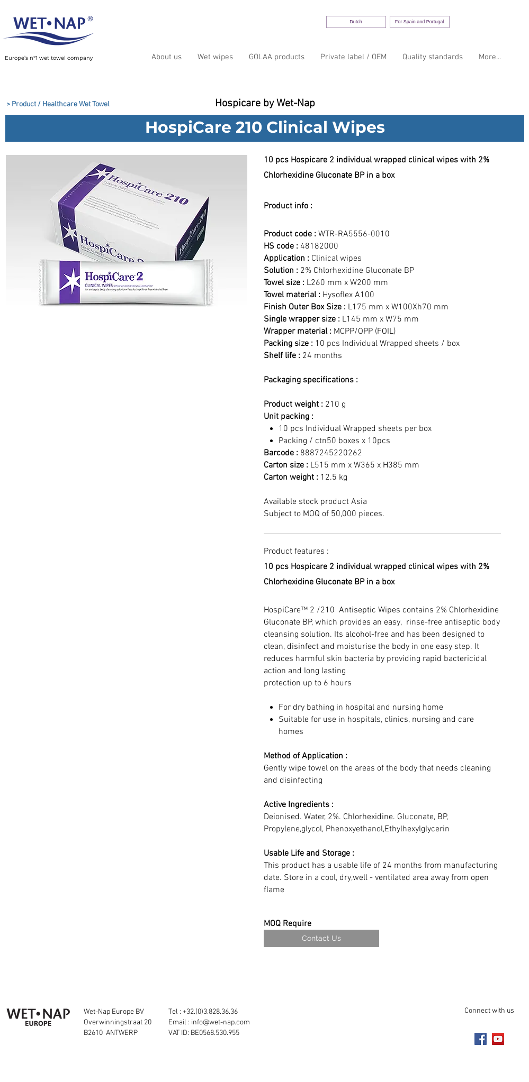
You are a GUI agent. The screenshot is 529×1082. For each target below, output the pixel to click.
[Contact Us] (321, 938)
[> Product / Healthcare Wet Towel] (58, 104)
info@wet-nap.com (220, 1022)
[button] (126, 241)
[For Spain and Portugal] (420, 22)
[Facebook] (480, 1039)
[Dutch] (356, 22)
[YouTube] (498, 1039)
